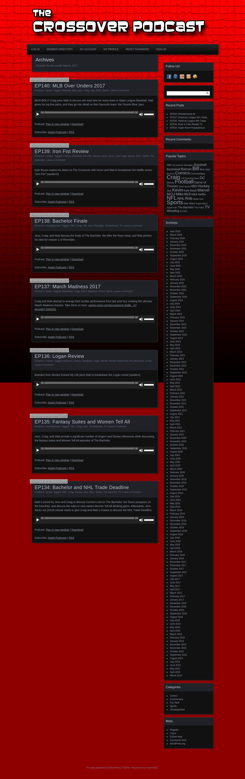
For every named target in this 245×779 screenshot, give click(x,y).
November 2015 (178, 648)
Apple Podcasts (57, 132)
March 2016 (176, 634)
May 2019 (175, 503)
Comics (49, 156)
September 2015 (178, 655)
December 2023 (178, 324)
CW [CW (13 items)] (182, 178)
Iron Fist (87, 156)
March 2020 (176, 469)
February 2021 (177, 431)
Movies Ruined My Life (120, 361)
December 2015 (178, 644)
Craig (86, 90)
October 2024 (177, 293)
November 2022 (178, 365)
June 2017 (175, 582)
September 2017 (178, 572)
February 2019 (177, 513)
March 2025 (176, 276)
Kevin (45, 79)
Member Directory (60, 49)
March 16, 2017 (60, 215)
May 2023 (175, 345)
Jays (92, 90)
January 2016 (177, 641)
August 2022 (176, 376)
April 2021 (175, 424)
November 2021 (178, 403)
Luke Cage (121, 156)
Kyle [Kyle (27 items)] (186, 190)
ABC (72, 225)
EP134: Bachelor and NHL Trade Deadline (82, 487)
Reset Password (137, 49)
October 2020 (177, 445)
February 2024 (177, 317)
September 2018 (178, 531)
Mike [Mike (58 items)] (180, 194)
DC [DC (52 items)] (202, 178)
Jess (90, 225)
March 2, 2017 (59, 481)
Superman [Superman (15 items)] (172, 207)
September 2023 (178, 334)
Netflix (145, 156)
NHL (92, 492)
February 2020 (177, 472)
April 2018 (175, 548)
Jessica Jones (100, 156)
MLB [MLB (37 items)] (187, 194)
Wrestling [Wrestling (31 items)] (173, 210)
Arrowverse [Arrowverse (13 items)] (177, 165)
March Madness (89, 291)
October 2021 (177, 407)
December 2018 (178, 520)
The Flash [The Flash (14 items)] (199, 207)
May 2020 (175, 462)
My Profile (111, 49)
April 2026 (175, 231)
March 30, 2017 (60, 79)
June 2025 (175, 266)
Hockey (78, 492)
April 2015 (175, 672)
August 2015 (176, 658)
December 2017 (178, 562)
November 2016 (178, 606)
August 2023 (176, 338)
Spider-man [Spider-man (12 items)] (198, 199)
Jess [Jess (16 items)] (169, 190)
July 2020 (175, 455)
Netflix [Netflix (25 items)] (202, 194)
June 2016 (175, 624)
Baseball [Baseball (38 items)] (200, 165)
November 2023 (178, 327)
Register (174, 730)
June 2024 (175, 307)
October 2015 (177, 651)
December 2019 (178, 479)
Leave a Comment (119, 90)
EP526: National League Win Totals (188, 121)
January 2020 (177, 476)
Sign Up (161, 49)
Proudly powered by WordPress (104, 767)
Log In (35, 49)
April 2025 (175, 272)
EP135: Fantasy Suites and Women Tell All (82, 421)
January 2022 (177, 396)
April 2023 (175, 348)
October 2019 (177, 486)
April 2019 (175, 506)
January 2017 (177, 599)
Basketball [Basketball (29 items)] (173, 169)
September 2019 (178, 489)
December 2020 (178, 438)
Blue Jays (77, 90)
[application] (95, 114)
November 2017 (178, 565)
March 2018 (176, 551)
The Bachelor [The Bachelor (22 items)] (186, 207)
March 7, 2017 (59, 415)
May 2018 (175, 544)
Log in (173, 733)
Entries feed (176, 736)
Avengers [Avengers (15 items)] (189, 165)
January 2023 (177, 358)
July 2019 (175, 496)
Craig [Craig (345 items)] (173, 177)
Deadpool (87, 361)
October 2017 (177, 568)
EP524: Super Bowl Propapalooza (187, 127)
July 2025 (175, 262)
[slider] (89, 112)
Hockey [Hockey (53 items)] (204, 186)
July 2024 (175, 303)
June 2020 (175, 458)
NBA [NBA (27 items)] (194, 194)
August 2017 (176, 575)
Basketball (67, 291)
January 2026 (177, 241)
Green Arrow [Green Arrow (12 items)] (184, 186)
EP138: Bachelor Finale (61, 221)
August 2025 (176, 259)
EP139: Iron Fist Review (62, 151)
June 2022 (175, 379)
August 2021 (176, 414)
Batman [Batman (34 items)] (186, 169)
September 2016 (178, 613)
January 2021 (177, 434)
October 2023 (177, 331)
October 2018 (177, 527)
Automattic (152, 767)
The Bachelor (111, 225)
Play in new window (57, 124)
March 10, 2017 (60, 350)
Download (77, 124)
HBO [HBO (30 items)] (194, 186)
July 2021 (175, 417)
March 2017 (176, 593)
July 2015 (175, 661)
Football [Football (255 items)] (184, 182)
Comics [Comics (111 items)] (182, 172)
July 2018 (175, 537)
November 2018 (178, 524)
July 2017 (175, 579)
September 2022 (178, 372)
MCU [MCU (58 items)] (171, 194)
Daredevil (77, 156)
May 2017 (175, 586)
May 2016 (175, 627)
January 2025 (177, 283)
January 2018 (177, 558)
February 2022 (177, 393)
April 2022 (175, 386)
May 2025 (175, 269)
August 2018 (176, 534)
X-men (148, 361)
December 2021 (178, 400)
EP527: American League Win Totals (188, 117)
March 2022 (176, 389)
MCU (138, 156)
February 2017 (177, 596)
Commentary (176, 699)
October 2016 (177, 610)
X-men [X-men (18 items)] (183, 211)
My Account (88, 49)
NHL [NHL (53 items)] (180, 198)
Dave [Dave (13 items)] (196, 178)
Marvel (131, 156)
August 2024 (176, 300)
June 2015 (175, 665)
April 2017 (175, 589)
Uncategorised (53, 225)
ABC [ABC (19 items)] (169, 165)
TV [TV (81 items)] (207, 207)
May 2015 (175, 668)
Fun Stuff (174, 702)
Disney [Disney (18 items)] (170, 182)
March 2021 (176, 427)
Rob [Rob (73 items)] (188, 198)
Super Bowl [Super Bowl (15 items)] (201, 203)
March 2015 (176, 675)
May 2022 (175, 383)
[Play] (38, 114)
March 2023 (176, 352)
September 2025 (178, 255)
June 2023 (175, 341)
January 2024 (177, 321)
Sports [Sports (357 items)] (175, 202)
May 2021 (175, 420)
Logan (96, 361)
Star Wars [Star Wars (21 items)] (189, 203)
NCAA (101, 291)
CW (85, 225)
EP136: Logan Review (59, 356)
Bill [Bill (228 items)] (195, 168)
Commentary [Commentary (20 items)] (197, 173)
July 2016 (175, 620)
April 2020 (175, 465)
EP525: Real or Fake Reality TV (186, 124)
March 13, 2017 (60, 280)
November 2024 (178, 290)
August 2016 (176, 617)
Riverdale (99, 225)
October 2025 (177, 252)
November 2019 (178, 482)
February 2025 (177, 279)
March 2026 (176, 235)
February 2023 (177, 355)
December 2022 (178, 362)
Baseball (66, 90)
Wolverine (139, 361)
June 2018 (175, 541)
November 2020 (178, 441)
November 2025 (178, 248)
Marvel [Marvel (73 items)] (203, 190)
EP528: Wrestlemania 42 (182, 114)
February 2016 (177, 637)
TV (121, 225)
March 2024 (176, 314)
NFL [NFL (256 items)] (172, 198)
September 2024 (178, 296)
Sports (49, 90)
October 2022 (177, 369)
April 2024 (175, 310)
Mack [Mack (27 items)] (193, 190)
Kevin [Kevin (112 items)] (177, 189)
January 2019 (177, 517)
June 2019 (175, 500)
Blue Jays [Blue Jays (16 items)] (205, 169)
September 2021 (178, 410)
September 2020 (178, 448)
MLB (98, 90)
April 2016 (175, 630)
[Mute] (141, 114)
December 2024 (178, 286)
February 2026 (177, 238)
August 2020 (176, 451)
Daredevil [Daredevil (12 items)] (189, 178)
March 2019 (176, 510)
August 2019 (176, 493)
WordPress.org (177, 743)
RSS (71, 132)
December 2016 (178, 603)
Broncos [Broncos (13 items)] (171, 174)
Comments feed (178, 740)
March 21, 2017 (60, 145)
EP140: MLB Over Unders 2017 (70, 85)
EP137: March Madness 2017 (68, 286)
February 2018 (177, 555)
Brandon (67, 361)
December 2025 (178, 245)
